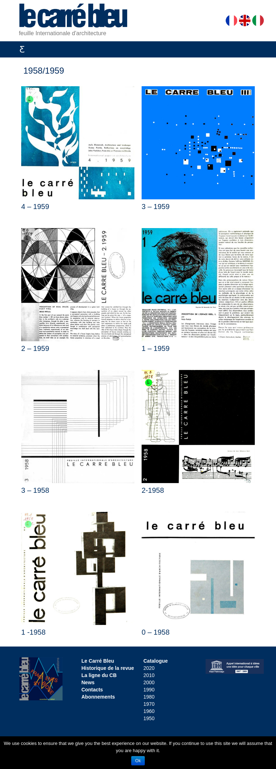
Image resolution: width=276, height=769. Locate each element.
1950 (149, 718)
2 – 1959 (35, 348)
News (88, 682)
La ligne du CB (99, 675)
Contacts (92, 689)
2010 (149, 675)
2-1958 (153, 490)
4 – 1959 (35, 206)
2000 (149, 682)
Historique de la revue (108, 668)
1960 (149, 711)
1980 (149, 697)
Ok (138, 760)
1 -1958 (33, 632)
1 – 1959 (156, 348)
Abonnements (98, 697)
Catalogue (155, 661)
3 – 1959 (156, 206)
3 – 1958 (35, 490)
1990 (149, 689)
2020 (149, 668)
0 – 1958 (156, 632)
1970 (149, 704)
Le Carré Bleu (98, 661)
